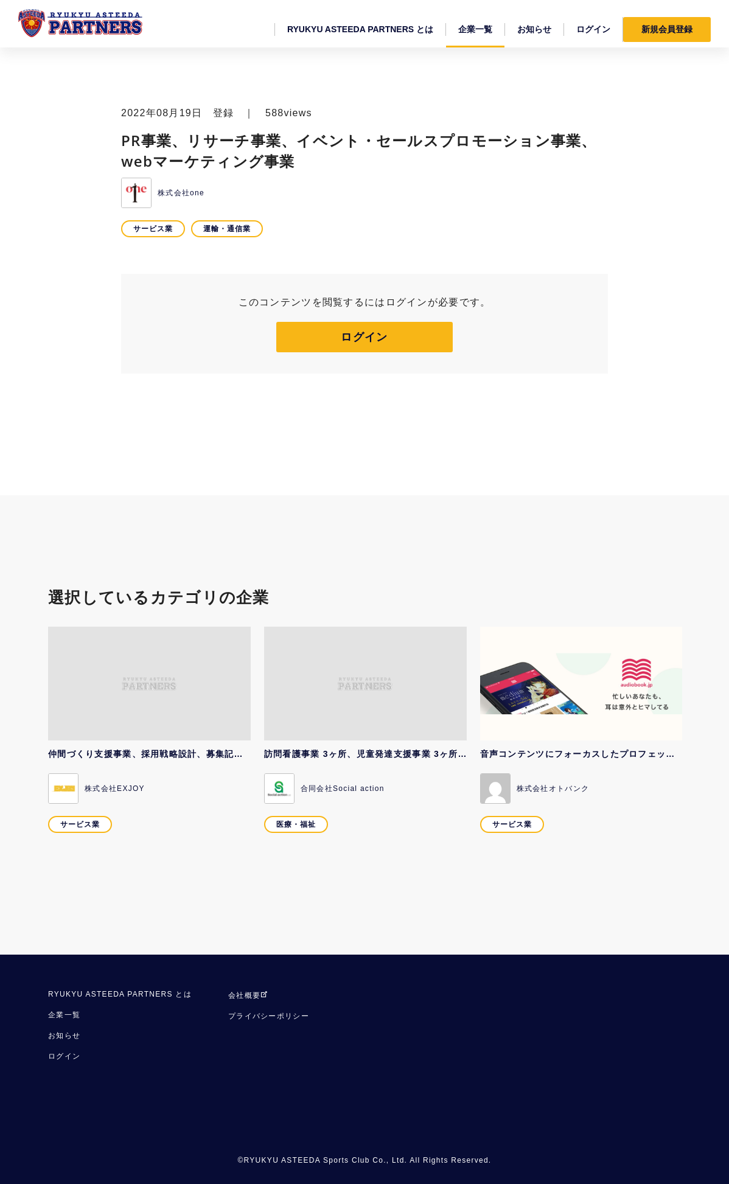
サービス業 (153, 229)
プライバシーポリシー (268, 1016)
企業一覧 (64, 1015)
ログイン (364, 337)
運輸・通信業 (227, 229)
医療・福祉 (296, 824)
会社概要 (248, 995)
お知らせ (64, 1035)
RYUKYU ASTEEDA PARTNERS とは (120, 994)
